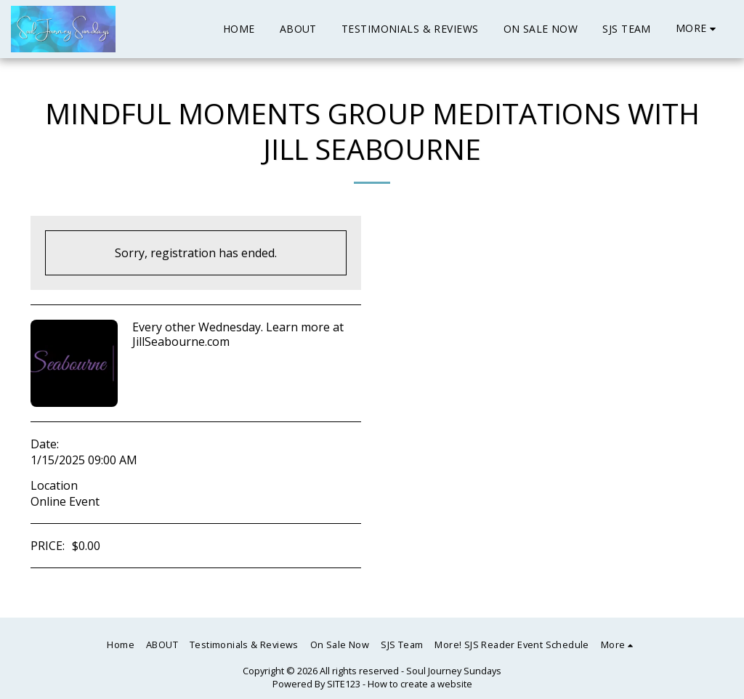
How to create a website (420, 683)
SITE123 (343, 683)
